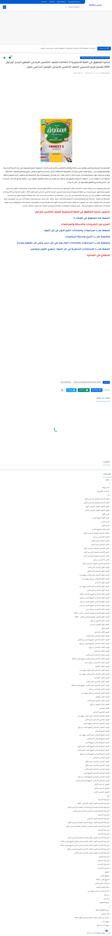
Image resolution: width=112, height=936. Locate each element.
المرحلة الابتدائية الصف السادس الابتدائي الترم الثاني (91, 811)
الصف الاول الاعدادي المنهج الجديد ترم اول (94, 601)
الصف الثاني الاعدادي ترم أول (99, 689)
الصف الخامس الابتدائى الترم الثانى (97, 720)
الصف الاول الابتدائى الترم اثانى (98, 567)
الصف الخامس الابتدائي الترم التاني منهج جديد (93, 716)
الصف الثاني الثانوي (102, 697)
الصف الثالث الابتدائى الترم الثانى (97, 636)
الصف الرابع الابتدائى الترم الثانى (98, 739)
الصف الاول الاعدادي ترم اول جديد (97, 609)
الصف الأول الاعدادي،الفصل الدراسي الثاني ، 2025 (91, 613)
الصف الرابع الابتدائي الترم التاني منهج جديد (94, 735)
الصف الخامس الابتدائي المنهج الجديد (96, 723)
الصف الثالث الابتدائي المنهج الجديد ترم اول (94, 643)
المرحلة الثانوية (104, 857)
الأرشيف (51, 2)
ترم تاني (106, 898)
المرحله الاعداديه (103, 868)
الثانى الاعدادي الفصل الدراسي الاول (96, 548)
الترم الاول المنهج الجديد (100, 518)
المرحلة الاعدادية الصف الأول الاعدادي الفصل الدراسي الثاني (88, 838)
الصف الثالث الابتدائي (101, 632)
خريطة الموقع (61, 2)
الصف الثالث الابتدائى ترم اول (99, 647)
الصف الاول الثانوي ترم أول (99, 621)
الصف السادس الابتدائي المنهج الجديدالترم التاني (92, 780)
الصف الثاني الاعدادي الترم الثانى (97, 681)
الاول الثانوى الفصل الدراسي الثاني (97, 510)
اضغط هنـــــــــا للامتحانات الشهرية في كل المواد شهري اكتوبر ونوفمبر (70, 249)
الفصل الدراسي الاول (101, 788)
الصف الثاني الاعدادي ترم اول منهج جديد (95, 693)
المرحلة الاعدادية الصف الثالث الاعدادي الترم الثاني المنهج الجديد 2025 (84, 845)
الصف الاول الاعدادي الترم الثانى (98, 590)
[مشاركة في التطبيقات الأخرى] (62, 390)
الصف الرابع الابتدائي (102, 731)
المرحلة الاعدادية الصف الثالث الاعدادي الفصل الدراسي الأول (88, 849)
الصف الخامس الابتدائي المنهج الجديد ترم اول (94, 57)
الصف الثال (105, 628)
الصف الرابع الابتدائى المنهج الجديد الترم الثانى (93, 750)
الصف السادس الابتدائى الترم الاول (97, 765)
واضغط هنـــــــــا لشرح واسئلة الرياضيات (87, 237)
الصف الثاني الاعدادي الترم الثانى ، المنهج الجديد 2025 (90, 685)
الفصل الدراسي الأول (101, 784)
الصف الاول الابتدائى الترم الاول (98, 571)
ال (108, 495)
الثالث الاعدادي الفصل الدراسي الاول (96, 533)
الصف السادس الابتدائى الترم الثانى (97, 769)
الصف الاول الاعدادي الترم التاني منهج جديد (94, 586)
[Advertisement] (56, 28)
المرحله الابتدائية (103, 860)
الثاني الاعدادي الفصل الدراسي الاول (96, 552)
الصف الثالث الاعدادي (101, 651)
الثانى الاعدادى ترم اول (101, 560)
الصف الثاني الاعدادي (101, 678)
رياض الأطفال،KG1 (102, 910)
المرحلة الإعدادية (103, 830)
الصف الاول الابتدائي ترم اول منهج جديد (95, 579)
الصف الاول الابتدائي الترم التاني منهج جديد (94, 575)
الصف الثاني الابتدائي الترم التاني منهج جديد (94, 674)
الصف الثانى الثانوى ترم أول (99, 704)
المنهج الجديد (104, 876)
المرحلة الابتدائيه (103, 815)
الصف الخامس (104, 708)
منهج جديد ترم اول (103, 925)
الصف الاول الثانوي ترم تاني (99, 624)
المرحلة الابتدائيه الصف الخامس (98, 819)
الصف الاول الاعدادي (102, 582)
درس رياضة (95, 5)
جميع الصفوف (104, 902)
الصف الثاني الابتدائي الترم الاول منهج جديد (94, 670)
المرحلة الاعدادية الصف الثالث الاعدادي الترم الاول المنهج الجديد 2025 (85, 841)
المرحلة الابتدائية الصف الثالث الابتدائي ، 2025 (93, 803)
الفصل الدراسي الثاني (101, 792)
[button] (96, 390)
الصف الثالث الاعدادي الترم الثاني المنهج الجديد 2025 (90, 659)
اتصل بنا (43, 2)
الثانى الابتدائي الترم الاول (100, 541)
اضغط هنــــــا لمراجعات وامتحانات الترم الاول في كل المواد (77, 231)
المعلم (107, 872)
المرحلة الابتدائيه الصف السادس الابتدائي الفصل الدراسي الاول (87, 826)
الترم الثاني (105, 525)
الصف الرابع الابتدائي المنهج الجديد (97, 742)
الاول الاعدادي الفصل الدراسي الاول (96, 499)
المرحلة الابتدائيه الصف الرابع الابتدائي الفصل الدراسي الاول (88, 822)
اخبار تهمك (105, 487)
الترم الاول (105, 514)
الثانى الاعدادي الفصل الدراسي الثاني (96, 556)
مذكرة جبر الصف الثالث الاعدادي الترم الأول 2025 (92, 917)
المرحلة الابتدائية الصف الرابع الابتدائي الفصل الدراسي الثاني (88, 807)
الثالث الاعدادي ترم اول (101, 537)
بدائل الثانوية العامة (102, 887)
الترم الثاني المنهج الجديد (100, 529)
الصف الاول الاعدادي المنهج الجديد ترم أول (94, 598)
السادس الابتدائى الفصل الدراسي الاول (95, 563)
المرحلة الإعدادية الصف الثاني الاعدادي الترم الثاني (91, 853)
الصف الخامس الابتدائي (101, 712)
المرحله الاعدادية (103, 864)
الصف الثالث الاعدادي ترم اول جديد (97, 662)
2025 (107, 480)
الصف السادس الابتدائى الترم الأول (97, 761)
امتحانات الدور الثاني (102, 883)
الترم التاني (105, 522)
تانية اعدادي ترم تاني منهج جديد (98, 891)
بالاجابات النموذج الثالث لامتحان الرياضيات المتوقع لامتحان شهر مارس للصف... (67, 48)
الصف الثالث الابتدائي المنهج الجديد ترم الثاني (93, 640)
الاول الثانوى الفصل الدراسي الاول (97, 506)
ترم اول (106, 895)
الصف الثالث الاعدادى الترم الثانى (97, 655)
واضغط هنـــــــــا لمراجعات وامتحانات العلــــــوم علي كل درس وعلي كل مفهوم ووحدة (63, 243)
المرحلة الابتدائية (74, 7)
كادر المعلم (105, 914)
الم (108, 796)
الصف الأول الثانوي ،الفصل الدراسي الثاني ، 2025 (92, 617)
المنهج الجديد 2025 (102, 879)
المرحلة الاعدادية (103, 834)
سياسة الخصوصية (74, 2)
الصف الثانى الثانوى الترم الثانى (98, 700)
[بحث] (4, 7)
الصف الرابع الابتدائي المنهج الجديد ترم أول (94, 754)
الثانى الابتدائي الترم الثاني (100, 544)
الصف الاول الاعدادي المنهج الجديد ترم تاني (94, 605)
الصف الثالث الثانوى (102, 666)
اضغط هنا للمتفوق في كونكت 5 (92, 218)
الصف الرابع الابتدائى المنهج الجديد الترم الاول (93, 746)
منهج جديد (105, 921)
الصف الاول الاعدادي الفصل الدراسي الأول (94, 594)
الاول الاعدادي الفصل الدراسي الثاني (96, 503)
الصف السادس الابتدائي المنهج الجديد (96, 773)
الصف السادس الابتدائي (101, 758)
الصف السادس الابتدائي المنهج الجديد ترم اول (93, 777)
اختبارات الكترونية (103, 491)
